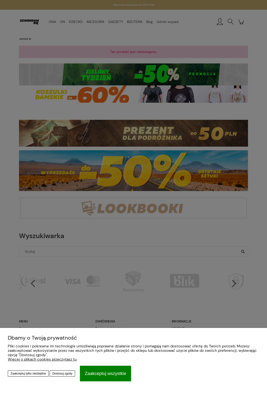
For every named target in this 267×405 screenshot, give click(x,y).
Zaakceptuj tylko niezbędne (28, 373)
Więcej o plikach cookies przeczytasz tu (42, 359)
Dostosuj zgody (62, 373)
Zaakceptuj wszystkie (105, 373)
